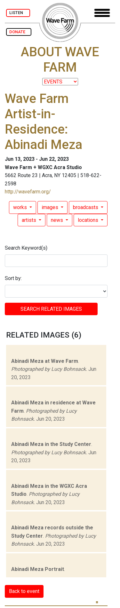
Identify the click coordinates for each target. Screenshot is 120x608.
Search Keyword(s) (26, 248)
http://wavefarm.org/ (28, 192)
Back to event (24, 591)
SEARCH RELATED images (51, 309)
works (20, 207)
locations (89, 220)
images (51, 207)
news (57, 220)
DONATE (18, 31)
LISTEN (18, 12)
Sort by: (13, 278)
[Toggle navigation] (102, 13)
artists (29, 220)
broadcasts (86, 207)
